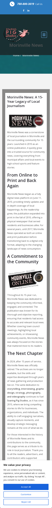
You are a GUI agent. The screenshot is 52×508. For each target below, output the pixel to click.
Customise (26, 494)
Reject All (26, 502)
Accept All (26, 487)
